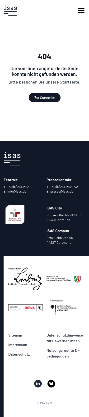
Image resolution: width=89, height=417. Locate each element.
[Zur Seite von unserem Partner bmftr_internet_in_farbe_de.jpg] (64, 307)
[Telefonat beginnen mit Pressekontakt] (66, 186)
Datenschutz (19, 354)
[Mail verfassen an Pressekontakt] (66, 191)
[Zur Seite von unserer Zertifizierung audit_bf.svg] (15, 214)
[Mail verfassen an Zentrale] (23, 191)
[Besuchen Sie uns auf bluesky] (51, 383)
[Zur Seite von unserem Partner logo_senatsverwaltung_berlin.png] (25, 307)
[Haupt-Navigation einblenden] (81, 10)
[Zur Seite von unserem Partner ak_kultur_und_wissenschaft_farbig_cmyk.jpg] (64, 279)
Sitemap (15, 335)
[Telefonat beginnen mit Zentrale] (23, 186)
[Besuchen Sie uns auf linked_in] (38, 383)
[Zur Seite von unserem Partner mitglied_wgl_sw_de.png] (25, 279)
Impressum (17, 344)
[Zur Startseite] (10, 10)
